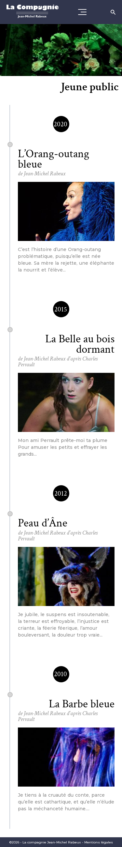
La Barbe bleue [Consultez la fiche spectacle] (82, 704)
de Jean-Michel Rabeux (41, 173)
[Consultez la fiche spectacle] (66, 211)
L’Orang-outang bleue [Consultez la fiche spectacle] (53, 158)
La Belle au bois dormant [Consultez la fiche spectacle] (80, 344)
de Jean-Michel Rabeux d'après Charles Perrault (58, 361)
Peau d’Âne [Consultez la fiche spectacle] (42, 523)
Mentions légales (98, 842)
